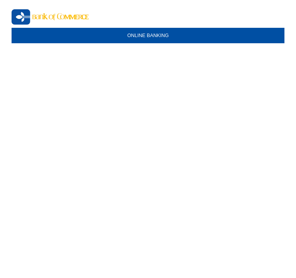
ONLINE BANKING (148, 35)
